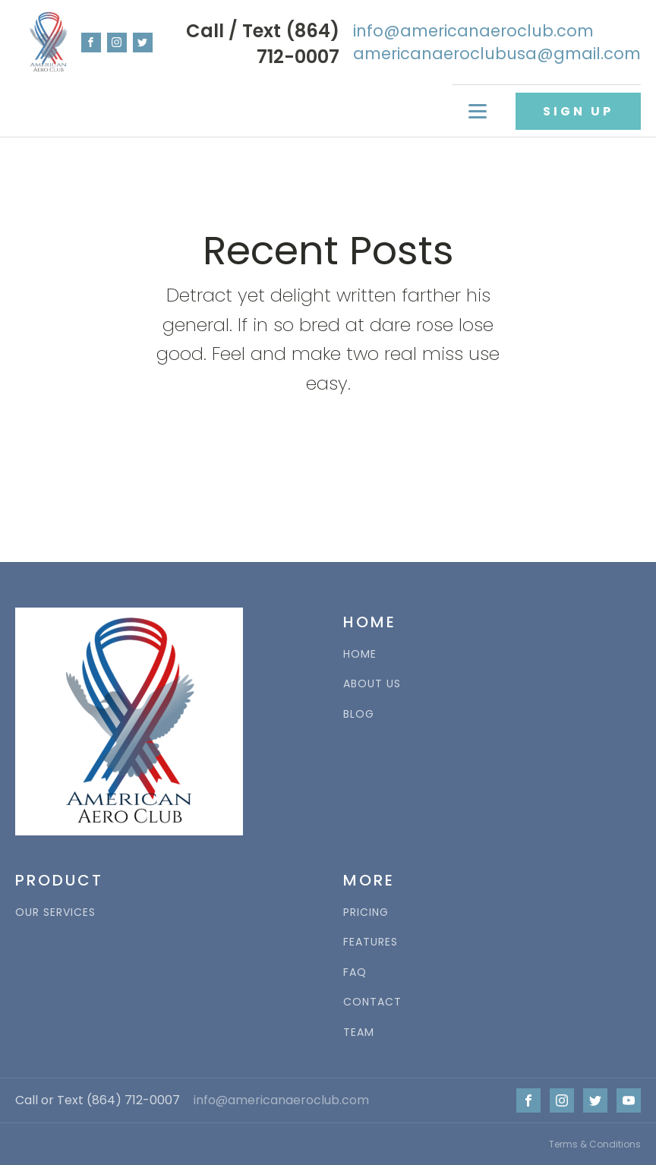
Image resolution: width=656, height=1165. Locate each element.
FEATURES (370, 942)
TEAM (358, 1032)
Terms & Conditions (595, 1144)
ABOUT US (372, 684)
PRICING (366, 912)
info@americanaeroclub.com (281, 1100)
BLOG (358, 714)
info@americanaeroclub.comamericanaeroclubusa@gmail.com (497, 42)
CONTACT (372, 1002)
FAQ (355, 972)
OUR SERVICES (55, 912)
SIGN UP (578, 111)
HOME (360, 654)
